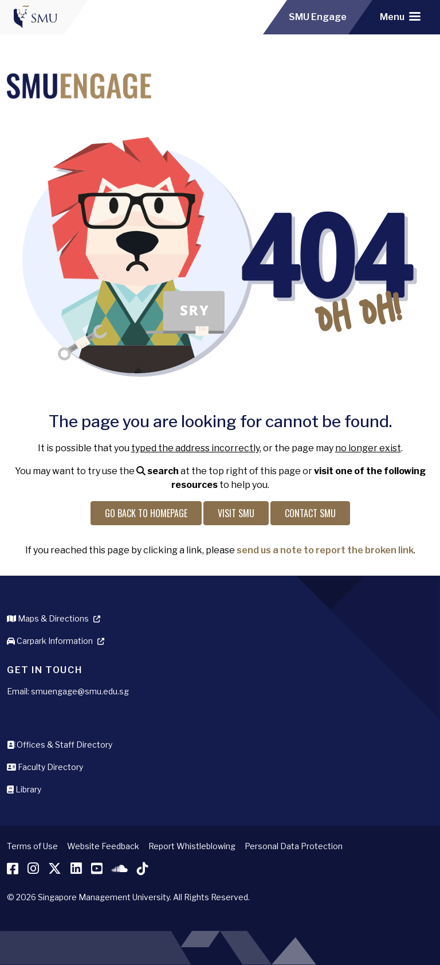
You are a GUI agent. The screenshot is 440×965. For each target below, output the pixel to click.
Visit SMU (236, 513)
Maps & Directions (48, 618)
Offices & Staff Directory (59, 744)
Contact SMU (310, 513)
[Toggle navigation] (400, 17)
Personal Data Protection (294, 846)
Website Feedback (103, 846)
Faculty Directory (45, 767)
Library (24, 789)
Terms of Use (32, 846)
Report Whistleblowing (191, 846)
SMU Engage (318, 16)
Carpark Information (50, 641)
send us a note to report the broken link (325, 550)
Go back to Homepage (146, 513)
